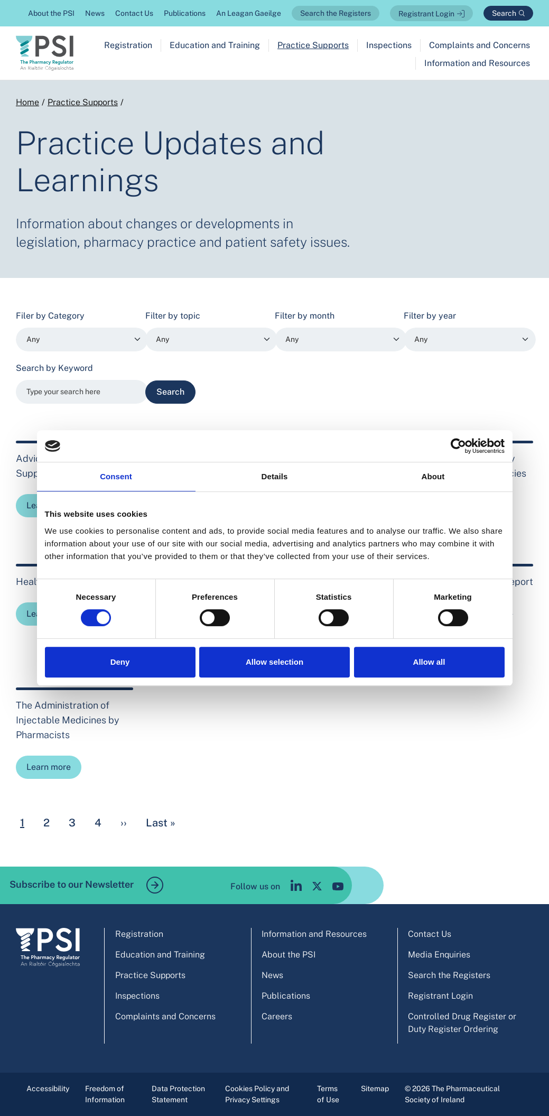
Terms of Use (328, 1094)
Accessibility (47, 1088)
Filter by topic (172, 316)
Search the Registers (335, 13)
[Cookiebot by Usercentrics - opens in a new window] (458, 446)
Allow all (429, 661)
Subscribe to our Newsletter (86, 885)
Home (27, 102)
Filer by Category (50, 316)
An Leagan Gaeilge (248, 13)
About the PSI (51, 13)
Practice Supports (313, 45)
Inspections (389, 45)
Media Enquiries (439, 955)
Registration (128, 45)
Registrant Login (426, 14)
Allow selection (274, 661)
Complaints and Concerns (479, 45)
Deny (120, 661)
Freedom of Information (105, 1094)
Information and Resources (477, 63)
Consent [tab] (116, 476)
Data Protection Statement (178, 1094)
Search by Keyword (54, 368)
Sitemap (375, 1088)
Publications (185, 13)
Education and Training (215, 45)
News (95, 13)
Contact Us (134, 13)
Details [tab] (275, 476)
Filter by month (304, 316)
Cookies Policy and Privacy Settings (257, 1094)
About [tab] (433, 476)
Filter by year (430, 316)
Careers (277, 1016)
